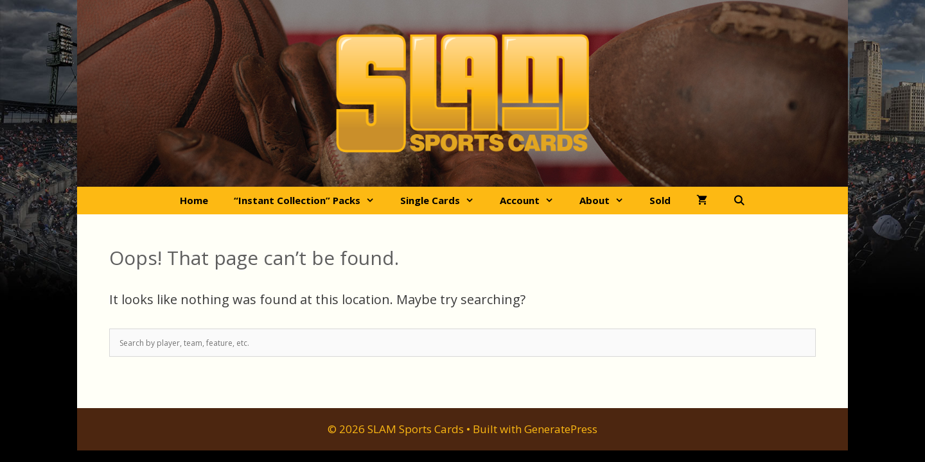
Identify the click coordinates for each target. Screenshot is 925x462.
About (608, 200)
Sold (660, 200)
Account (533, 200)
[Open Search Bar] (739, 200)
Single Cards (443, 200)
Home (194, 200)
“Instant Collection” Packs (310, 200)
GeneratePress (560, 429)
